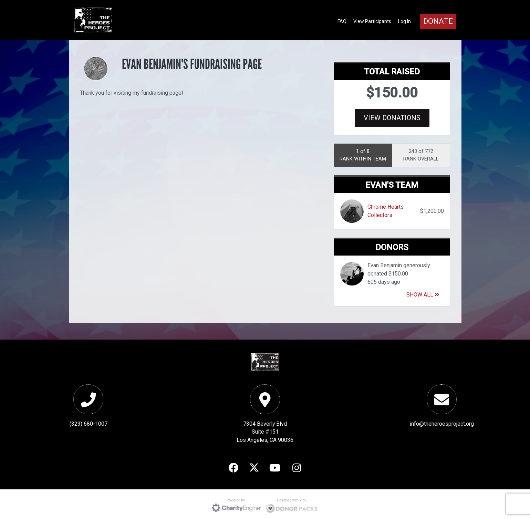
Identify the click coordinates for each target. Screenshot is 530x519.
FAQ (341, 21)
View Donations (392, 118)
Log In (404, 21)
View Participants (372, 21)
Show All (422, 292)
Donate (438, 21)
